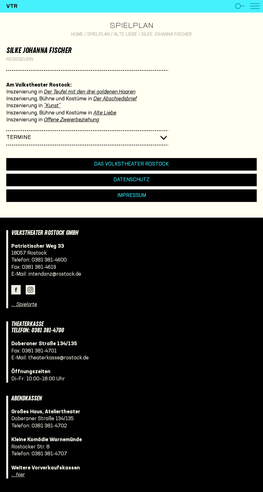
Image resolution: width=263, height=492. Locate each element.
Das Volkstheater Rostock (131, 164)
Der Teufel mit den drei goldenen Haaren (89, 92)
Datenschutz (131, 180)
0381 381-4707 (49, 454)
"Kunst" (52, 105)
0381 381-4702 (49, 426)
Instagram (30, 289)
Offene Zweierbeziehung (71, 120)
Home (77, 34)
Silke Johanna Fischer (166, 34)
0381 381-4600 (49, 260)
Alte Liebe (125, 34)
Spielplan (131, 26)
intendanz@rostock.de (54, 274)
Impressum (131, 195)
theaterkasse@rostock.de (58, 358)
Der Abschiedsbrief (115, 99)
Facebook (16, 289)
